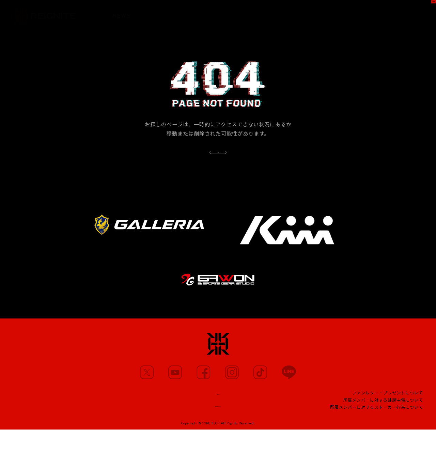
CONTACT (218, 426)
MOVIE (192, 14)
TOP (218, 162)
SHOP (417, 12)
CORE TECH (211, 445)
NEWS (121, 13)
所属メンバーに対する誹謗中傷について (383, 421)
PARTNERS (230, 15)
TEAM (218, 413)
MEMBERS (156, 13)
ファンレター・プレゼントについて (387, 414)
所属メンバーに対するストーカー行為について (376, 428)
